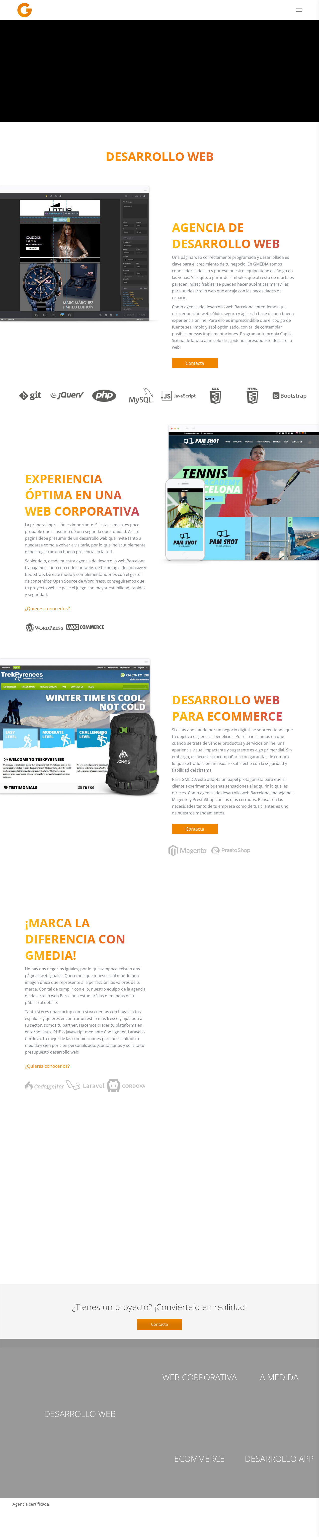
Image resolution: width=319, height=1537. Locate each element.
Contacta (159, 1352)
